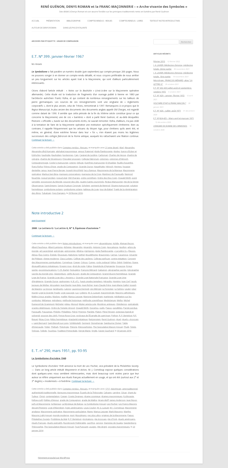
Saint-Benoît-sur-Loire (58, 323)
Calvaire (108, 392)
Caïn (76, 155)
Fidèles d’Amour (51, 400)
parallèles (117, 308)
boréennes (68, 155)
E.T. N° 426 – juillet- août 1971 (167, 110)
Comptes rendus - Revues (75, 147)
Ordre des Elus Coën (107, 178)
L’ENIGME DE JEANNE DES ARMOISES (170, 125)
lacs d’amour (90, 170)
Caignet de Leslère (88, 155)
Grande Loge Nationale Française (92, 277)
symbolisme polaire (53, 189)
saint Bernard (40, 323)
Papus (109, 308)
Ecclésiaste (128, 396)
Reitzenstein (95, 319)
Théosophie (37, 426)
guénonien (64, 281)
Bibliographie (73, 20)
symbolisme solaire (73, 189)
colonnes (104, 159)
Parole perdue (130, 308)
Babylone (73, 254)
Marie (90, 411)
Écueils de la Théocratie (91, 392)
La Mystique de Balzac (72, 404)
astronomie (70, 251)
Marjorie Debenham (93, 296)
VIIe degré (102, 426)
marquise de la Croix (91, 174)
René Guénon (108, 319)
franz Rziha (37, 166)
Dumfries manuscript (95, 162)
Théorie (73, 326)
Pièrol (74, 311)
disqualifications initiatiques (45, 266)
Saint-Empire (50, 185)
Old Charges (74, 178)
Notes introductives (72, 243)
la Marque (56, 404)
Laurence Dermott (80, 289)
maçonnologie (107, 292)
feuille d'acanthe (125, 162)
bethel (82, 254)
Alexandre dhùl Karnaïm (43, 151)
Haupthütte (99, 166)
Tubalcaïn (46, 193)
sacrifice (91, 423)
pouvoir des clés (71, 181)
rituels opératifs (54, 423)
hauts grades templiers (91, 281)
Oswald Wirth (124, 178)
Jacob (133, 281)
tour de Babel (106, 189)
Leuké (128, 289)
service (99, 423)
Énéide (53, 254)
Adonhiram (116, 388)
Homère (117, 281)
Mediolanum (110, 300)
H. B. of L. (75, 281)
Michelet (59, 304)
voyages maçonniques (119, 426)
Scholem (86, 185)
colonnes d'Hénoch (119, 159)
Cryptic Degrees (75, 396)
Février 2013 (159, 61)
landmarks (58, 289)
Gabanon (102, 270)
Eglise (89, 266)
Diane (135, 262)
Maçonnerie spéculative (74, 411)
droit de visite (79, 266)
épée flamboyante (104, 251)
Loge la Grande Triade (49, 292)
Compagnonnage (40, 162)
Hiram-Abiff (103, 400)
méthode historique (72, 300)
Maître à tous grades (42, 296)
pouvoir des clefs (49, 315)
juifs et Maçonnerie (41, 404)
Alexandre (130, 147)
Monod (74, 304)
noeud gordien (48, 178)
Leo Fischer (112, 404)
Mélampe (46, 300)
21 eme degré (111, 147)
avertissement (38, 220)
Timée (133, 326)
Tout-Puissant (81, 426)
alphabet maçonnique (66, 151)
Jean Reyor (132, 400)
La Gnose (47, 289)
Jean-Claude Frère (102, 285)
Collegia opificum (102, 258)
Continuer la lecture (43, 139)
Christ (42, 396)
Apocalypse (112, 247)
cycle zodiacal (103, 262)
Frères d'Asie (50, 166)
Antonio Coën (99, 247)
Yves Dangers (58, 193)
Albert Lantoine (55, 247)
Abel (121, 147)
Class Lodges (66, 258)
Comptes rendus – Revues (99, 20)
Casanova (123, 254)
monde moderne (61, 415)
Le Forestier (108, 289)
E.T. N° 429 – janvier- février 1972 (168, 95)
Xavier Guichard (106, 330)
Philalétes (66, 311)
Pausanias (47, 311)
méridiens (57, 300)
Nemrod (129, 174)
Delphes (127, 262)
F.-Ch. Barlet (63, 270)
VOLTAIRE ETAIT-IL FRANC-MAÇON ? (169, 103)
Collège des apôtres (83, 258)
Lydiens (83, 292)
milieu (67, 304)
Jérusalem (55, 285)
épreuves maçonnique (68, 392)
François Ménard (89, 270)
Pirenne (82, 311)
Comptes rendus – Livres (131, 20)
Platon (98, 311)
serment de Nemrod (100, 185)
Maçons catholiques (125, 292)
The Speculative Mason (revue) (108, 326)
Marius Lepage (75, 296)
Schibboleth (75, 323)
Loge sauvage (67, 292)
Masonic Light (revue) (42, 415)
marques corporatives (70, 174)
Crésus (84, 262)
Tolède (43, 330)
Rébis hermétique (58, 319)
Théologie (64, 326)
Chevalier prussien (71, 159)
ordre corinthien (88, 178)
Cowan (76, 262)
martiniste (108, 296)
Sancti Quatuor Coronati (69, 185)
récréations (87, 419)
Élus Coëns (43, 254)
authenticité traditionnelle (44, 392)
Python (114, 315)
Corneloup (67, 262)
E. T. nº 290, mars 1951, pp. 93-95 (59, 350)
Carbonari (103, 155)
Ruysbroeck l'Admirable (74, 423)
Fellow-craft (37, 400)
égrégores (89, 251)
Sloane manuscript (120, 185)
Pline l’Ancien (108, 311)
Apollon (123, 247)
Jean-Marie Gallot (120, 285)
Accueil (35, 20)
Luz (77, 292)
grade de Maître (89, 400)
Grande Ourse (86, 166)
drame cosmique (92, 396)
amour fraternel (85, 151)
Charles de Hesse (117, 155)
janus (44, 170)
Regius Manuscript (114, 181)
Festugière (75, 270)
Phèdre (56, 311)
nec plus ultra (94, 415)
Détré (119, 262)
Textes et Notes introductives (165, 20)
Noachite (36, 178)
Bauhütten (56, 155)
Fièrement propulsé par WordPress (54, 457)
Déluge (80, 162)
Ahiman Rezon (127, 243)
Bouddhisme (92, 254)
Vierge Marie (84, 330)
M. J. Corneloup (117, 407)
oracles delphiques (41, 308)
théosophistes (85, 326)
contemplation (53, 396)
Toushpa (52, 330)
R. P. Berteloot (125, 315)
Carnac (114, 254)
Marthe (127, 411)
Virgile (94, 330)
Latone (67, 289)
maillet (64, 296)
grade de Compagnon (67, 166)
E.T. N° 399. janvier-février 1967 (58, 56)
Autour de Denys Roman (44, 27)
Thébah (54, 326)
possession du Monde (51, 181)
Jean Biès (76, 285)
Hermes (118, 166)
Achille (116, 243)
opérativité (133, 304)
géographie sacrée (117, 270)
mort (72, 415)
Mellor (120, 300)
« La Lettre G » (120, 251)
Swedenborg (130, 423)
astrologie (58, 251)
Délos (113, 262)
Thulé (126, 326)
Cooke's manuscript (58, 162)
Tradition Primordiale (67, 330)
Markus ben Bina (50, 174)
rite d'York (112, 419)
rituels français (39, 423)
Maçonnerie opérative (51, 411)
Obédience (121, 304)
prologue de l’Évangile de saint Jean (93, 315)
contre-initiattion (119, 258)
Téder (47, 326)
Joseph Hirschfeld (74, 170)
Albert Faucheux (39, 247)
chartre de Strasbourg (50, 159)
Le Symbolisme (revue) (95, 404)
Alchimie (68, 247)
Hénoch (109, 166)
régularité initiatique (78, 319)
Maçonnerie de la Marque (109, 170)
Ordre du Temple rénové (63, 308)
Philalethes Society (41, 419)
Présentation (53, 20)
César (124, 392)
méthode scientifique (92, 300)
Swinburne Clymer (112, 323)
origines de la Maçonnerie (114, 415)
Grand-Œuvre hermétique (114, 273)
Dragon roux (66, 266)
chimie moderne (51, 258)
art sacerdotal (46, 251)
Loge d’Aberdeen (56, 407)
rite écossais (100, 419)
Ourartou (94, 308)
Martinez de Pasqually (113, 174)
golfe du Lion (73, 273)
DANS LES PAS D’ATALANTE (75, 27)
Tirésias (35, 330)
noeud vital (61, 178)
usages (92, 426)
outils (102, 308)
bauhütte (46, 155)
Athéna (79, 251)
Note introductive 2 (47, 213)
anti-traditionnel (130, 388)
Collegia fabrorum (90, 159)
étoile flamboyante (103, 151)
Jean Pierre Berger (56, 170)
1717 (107, 388)
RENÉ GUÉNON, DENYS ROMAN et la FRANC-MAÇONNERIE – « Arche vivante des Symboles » (114, 6)
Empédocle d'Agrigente (104, 266)
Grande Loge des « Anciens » (61, 277)
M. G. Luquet (94, 292)
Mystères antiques (106, 304)
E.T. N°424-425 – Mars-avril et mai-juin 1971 (173, 118)
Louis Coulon (90, 407)
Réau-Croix (44, 319)
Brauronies (104, 254)
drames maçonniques (111, 396)
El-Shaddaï (111, 162)
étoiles (117, 151)
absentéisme (105, 243)
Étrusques (62, 254)
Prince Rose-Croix (66, 315)
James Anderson (118, 400)
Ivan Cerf (126, 281)
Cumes (92, 262)
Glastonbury (60, 273)
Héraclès (107, 281)
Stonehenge (97, 323)
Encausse (120, 266)
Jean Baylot (66, 285)
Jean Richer (87, 285)
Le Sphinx (119, 289)
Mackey (56, 296)
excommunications (48, 270)
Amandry (87, 247)
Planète (90, 311)
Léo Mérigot (95, 289)
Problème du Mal (59, 419)
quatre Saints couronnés (92, 181)
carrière (116, 392)
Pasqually (36, 311)
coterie (72, 162)
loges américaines (74, 407)
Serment (86, 323)
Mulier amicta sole (87, 304)
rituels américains (126, 419)
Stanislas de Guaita (113, 423)
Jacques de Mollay (40, 285)
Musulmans (81, 415)
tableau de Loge (91, 189)
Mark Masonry (116, 411)
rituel (118, 319)
